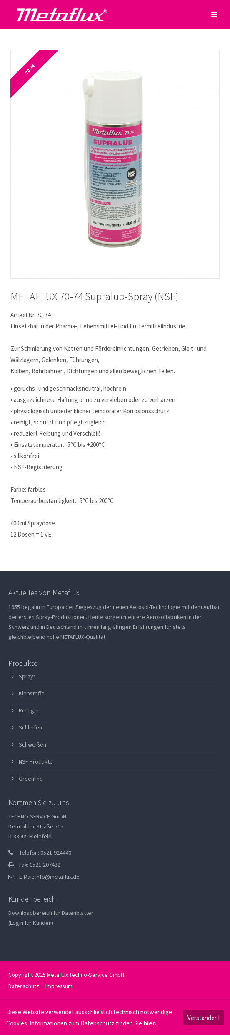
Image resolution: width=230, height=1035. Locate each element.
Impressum (58, 986)
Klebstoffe (32, 693)
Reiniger (29, 710)
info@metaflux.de (57, 876)
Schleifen (30, 727)
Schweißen (32, 744)
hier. (149, 1023)
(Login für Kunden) (30, 923)
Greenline (31, 778)
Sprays (27, 676)
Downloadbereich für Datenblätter (50, 913)
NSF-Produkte (36, 761)
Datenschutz (23, 986)
